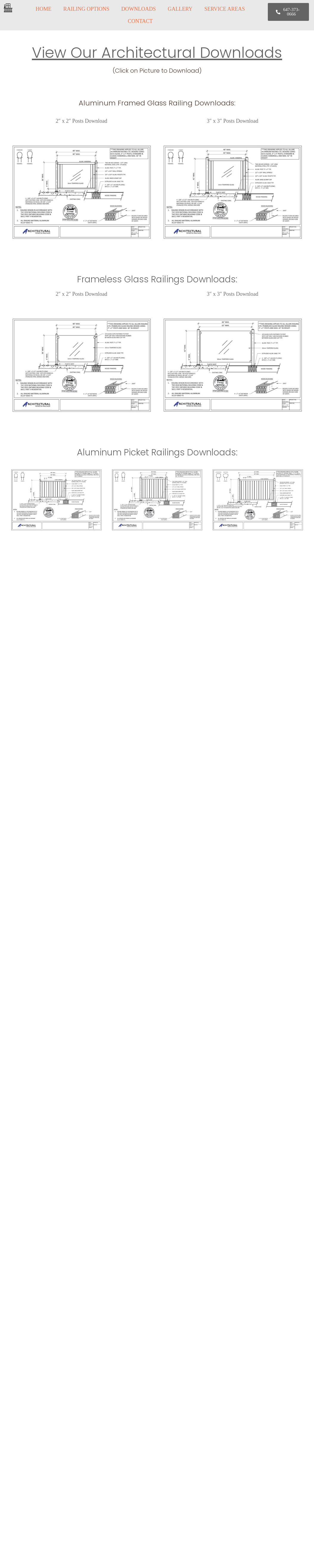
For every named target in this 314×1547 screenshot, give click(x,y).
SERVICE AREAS (224, 9)
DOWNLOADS (138, 9)
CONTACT (140, 21)
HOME (43, 9)
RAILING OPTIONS (86, 9)
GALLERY (180, 9)
